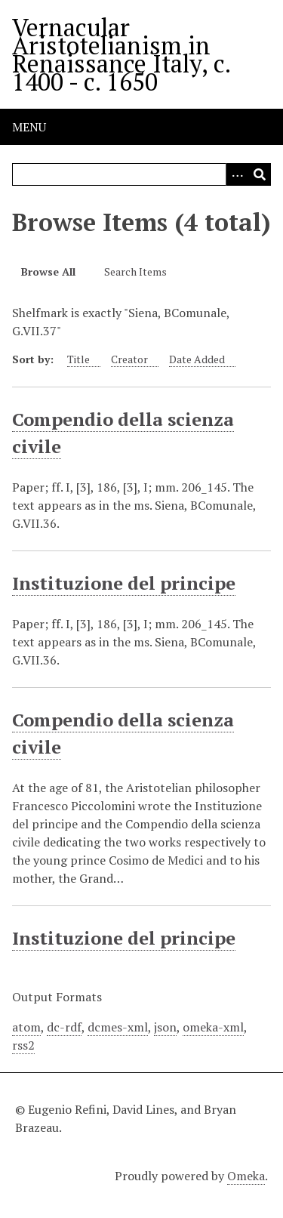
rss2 (23, 1045)
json (165, 1027)
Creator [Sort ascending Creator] (129, 359)
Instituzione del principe (123, 583)
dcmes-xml (118, 1027)
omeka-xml (213, 1027)
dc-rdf (64, 1027)
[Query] (141, 174)
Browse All (48, 271)
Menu (29, 127)
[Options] (237, 174)
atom (26, 1027)
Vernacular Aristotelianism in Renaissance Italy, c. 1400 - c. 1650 (121, 54)
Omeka (246, 1175)
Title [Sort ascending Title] (78, 359)
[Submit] (259, 174)
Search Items (135, 271)
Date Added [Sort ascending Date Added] (197, 359)
